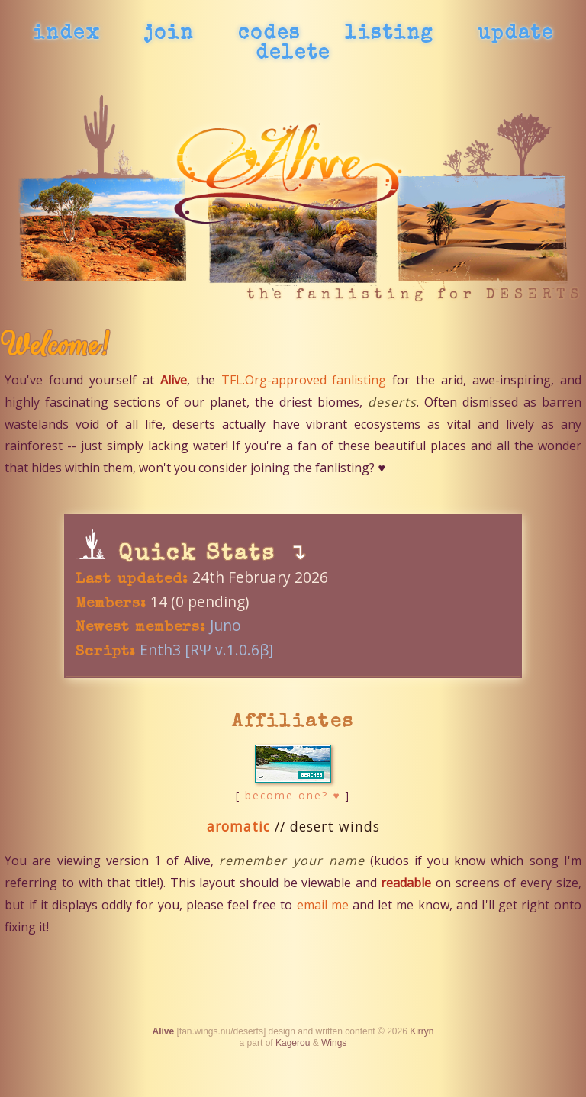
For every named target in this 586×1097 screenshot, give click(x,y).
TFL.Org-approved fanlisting (304, 380)
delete (293, 54)
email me (323, 904)
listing (389, 34)
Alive (163, 1031)
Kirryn (421, 1031)
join (169, 34)
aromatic (238, 826)
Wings (333, 1042)
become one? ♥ (292, 795)
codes (269, 34)
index (66, 34)
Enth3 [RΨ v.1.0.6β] (206, 649)
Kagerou (292, 1042)
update (516, 34)
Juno (225, 625)
